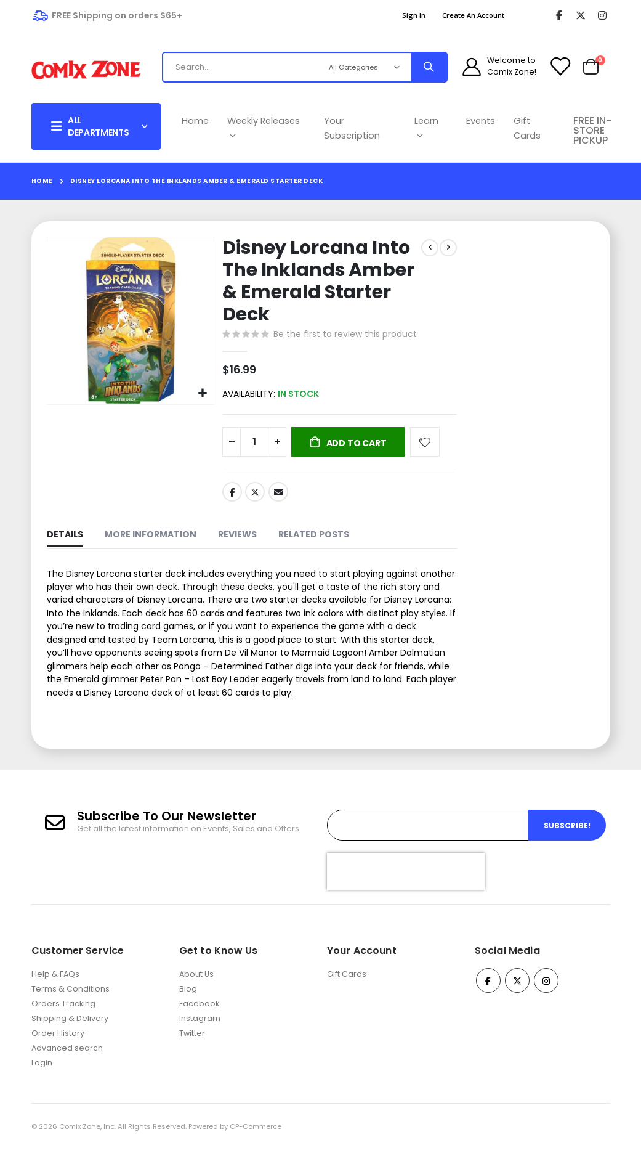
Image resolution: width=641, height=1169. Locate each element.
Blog (188, 1008)
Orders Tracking (63, 1023)
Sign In (413, 15)
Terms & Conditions (70, 1008)
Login (41, 1082)
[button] (201, 391)
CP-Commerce (255, 1146)
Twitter (254, 495)
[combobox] (265, 67)
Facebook (231, 495)
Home (195, 121)
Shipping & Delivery (69, 1038)
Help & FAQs (55, 993)
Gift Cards (527, 128)
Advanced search (67, 1067)
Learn (426, 128)
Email (277, 495)
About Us (196, 993)
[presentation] (406, 890)
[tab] (65, 539)
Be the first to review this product (344, 335)
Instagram (199, 1038)
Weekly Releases (263, 128)
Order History (57, 1053)
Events (480, 121)
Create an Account (473, 15)
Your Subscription (352, 128)
